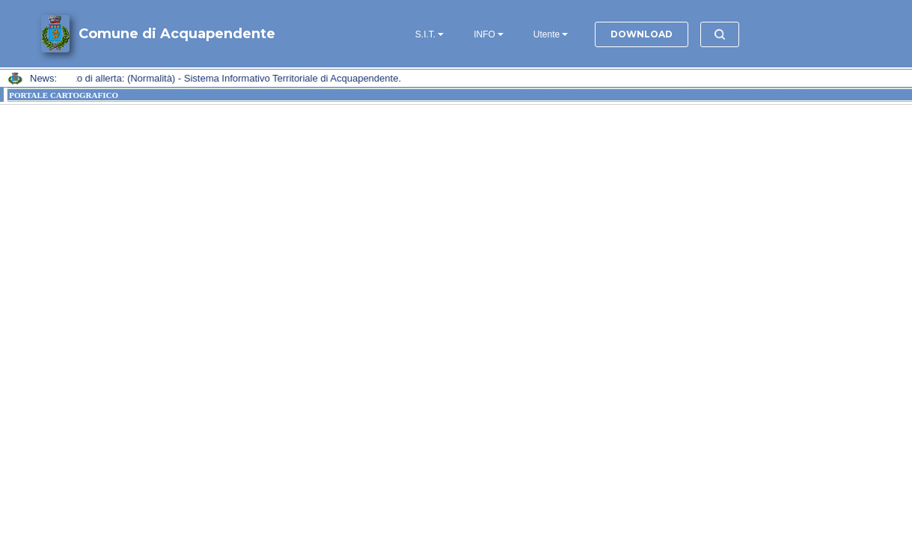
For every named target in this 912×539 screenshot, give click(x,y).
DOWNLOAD (641, 34)
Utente (546, 34)
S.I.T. (425, 34)
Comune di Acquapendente (177, 33)
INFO (484, 34)
